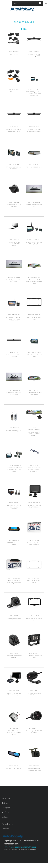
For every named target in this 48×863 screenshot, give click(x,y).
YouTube (5, 812)
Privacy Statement (12, 847)
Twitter (5, 803)
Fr (46, 4)
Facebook (6, 798)
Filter (24, 29)
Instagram (6, 807)
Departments (7, 824)
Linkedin (5, 817)
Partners (5, 828)
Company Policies (28, 847)
